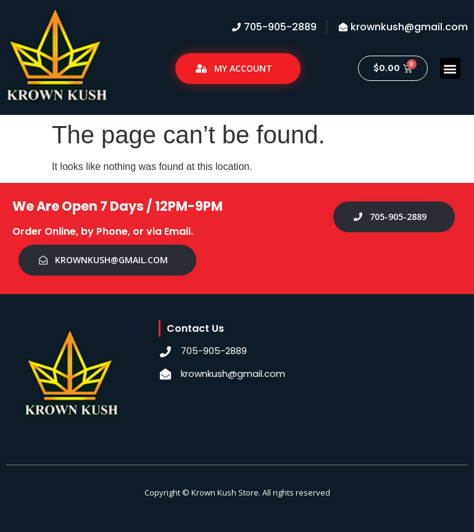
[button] (450, 68)
